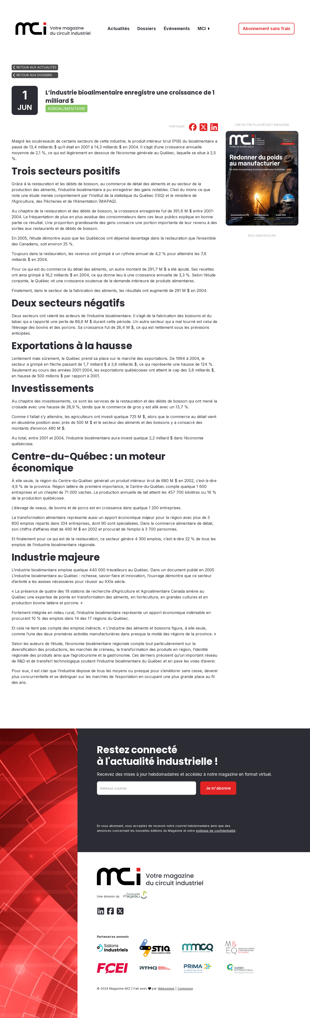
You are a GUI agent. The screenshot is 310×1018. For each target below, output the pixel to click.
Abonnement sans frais (266, 28)
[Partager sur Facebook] (193, 127)
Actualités (119, 28)
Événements (177, 28)
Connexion (185, 988)
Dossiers (146, 28)
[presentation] (133, 810)
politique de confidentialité (215, 830)
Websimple (166, 988)
